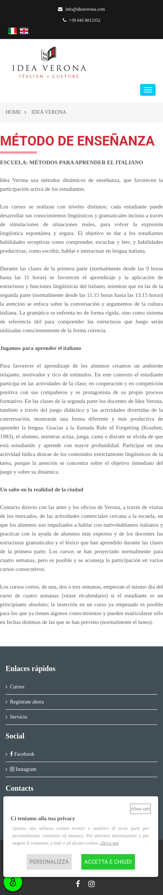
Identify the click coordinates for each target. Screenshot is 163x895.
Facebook (22, 754)
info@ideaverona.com (81, 9)
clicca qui (109, 843)
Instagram (23, 769)
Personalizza (49, 862)
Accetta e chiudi (108, 862)
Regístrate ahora (27, 702)
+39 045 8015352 (82, 20)
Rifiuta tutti (140, 808)
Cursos (17, 686)
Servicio (18, 717)
